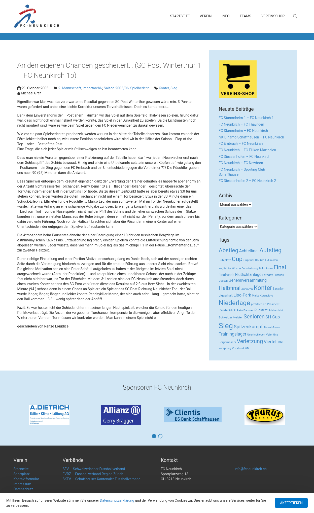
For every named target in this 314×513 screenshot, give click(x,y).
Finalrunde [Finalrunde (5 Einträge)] (226, 275)
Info (226, 16)
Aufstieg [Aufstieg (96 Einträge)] (270, 250)
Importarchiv (92, 88)
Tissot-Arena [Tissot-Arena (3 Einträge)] (272, 327)
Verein (206, 16)
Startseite (180, 16)
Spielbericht (139, 88)
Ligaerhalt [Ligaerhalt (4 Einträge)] (226, 295)
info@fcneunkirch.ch (250, 469)
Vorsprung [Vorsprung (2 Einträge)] (225, 348)
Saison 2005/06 (116, 88)
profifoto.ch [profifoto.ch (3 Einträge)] (258, 304)
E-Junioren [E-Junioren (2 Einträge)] (271, 260)
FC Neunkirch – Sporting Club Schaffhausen (242, 171)
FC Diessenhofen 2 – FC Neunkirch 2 (247, 181)
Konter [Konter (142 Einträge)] (263, 287)
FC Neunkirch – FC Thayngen (241, 124)
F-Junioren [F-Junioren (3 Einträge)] (266, 268)
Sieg (173, 88)
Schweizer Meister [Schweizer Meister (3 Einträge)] (231, 317)
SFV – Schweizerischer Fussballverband (94, 469)
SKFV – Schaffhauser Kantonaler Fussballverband (102, 479)
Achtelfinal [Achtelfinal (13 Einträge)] (249, 250)
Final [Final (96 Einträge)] (279, 267)
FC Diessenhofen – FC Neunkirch (244, 157)
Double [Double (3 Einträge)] (259, 260)
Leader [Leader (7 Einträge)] (278, 289)
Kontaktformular (26, 479)
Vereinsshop (273, 16)
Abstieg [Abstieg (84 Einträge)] (228, 250)
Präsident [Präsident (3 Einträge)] (273, 304)
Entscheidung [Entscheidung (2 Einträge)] (250, 268)
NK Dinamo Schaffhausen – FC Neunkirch (251, 137)
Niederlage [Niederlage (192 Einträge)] (234, 303)
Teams (245, 16)
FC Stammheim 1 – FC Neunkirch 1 (246, 118)
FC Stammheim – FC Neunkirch (243, 131)
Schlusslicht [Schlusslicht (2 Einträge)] (275, 310)
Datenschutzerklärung (117, 500)
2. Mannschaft (69, 88)
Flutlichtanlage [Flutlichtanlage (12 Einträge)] (248, 274)
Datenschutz (23, 489)
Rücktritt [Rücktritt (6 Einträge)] (261, 310)
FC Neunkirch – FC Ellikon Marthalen (247, 150)
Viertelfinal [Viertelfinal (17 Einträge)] (274, 341)
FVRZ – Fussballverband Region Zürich (93, 474)
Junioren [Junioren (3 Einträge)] (247, 289)
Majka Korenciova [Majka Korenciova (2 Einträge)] (262, 295)
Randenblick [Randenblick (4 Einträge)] (227, 310)
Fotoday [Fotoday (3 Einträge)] (267, 275)
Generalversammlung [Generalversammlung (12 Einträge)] (248, 280)
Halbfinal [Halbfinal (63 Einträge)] (230, 288)
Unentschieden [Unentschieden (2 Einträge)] (256, 334)
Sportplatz (22, 474)
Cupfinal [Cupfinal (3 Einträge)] (248, 260)
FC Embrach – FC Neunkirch (241, 143)
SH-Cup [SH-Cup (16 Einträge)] (272, 316)
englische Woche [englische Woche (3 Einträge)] (230, 268)
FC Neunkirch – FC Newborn (241, 163)
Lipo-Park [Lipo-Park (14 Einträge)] (242, 295)
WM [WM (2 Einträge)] (247, 348)
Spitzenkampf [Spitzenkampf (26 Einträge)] (248, 326)
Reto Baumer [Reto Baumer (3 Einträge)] (245, 310)
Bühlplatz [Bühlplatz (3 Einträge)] (225, 260)
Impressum (22, 484)
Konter (164, 88)
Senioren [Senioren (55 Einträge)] (254, 316)
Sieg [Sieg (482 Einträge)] (226, 325)
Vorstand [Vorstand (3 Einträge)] (238, 348)
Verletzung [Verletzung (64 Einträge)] (250, 341)
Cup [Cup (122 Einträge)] (237, 259)
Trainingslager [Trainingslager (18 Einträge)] (233, 334)
